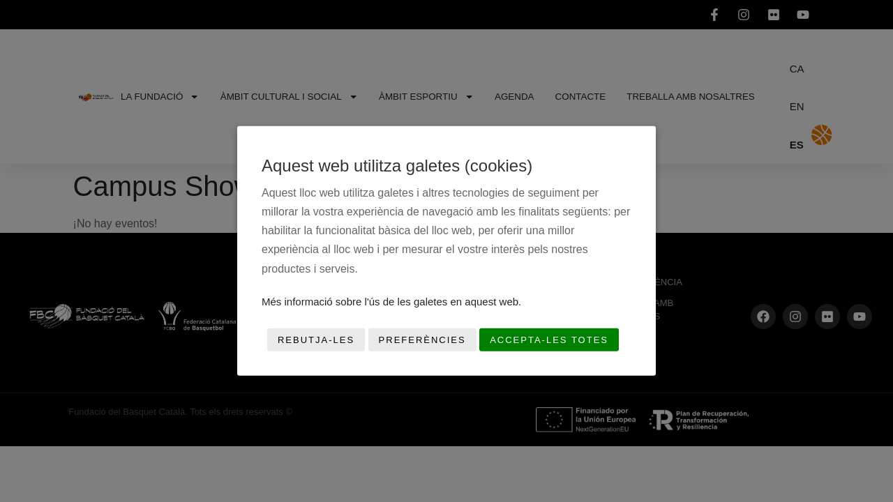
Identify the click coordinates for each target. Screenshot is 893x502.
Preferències (422, 340)
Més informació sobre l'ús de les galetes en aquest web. (391, 301)
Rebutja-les (316, 340)
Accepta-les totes (549, 340)
